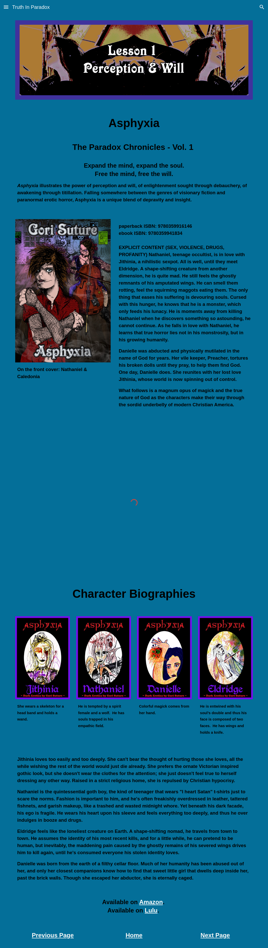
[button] (6, 7)
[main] (134, 123)
